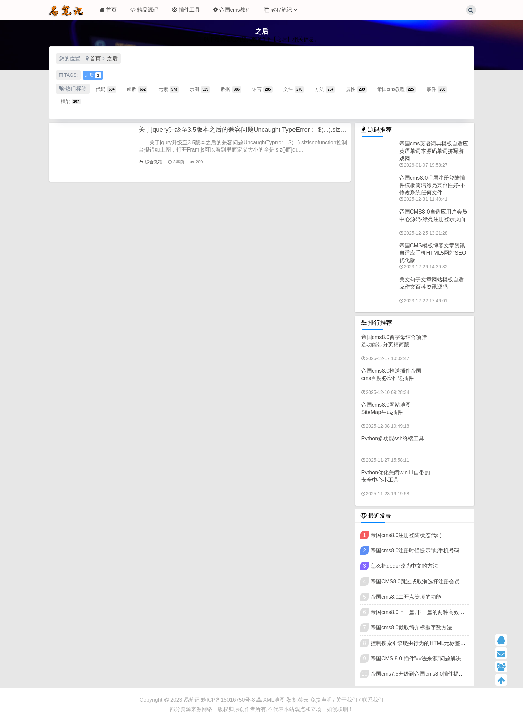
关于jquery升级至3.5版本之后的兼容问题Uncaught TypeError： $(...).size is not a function (272, 129)
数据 (231, 89)
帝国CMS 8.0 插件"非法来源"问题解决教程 (421, 658)
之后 (112, 58)
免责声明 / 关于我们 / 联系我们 (347, 700)
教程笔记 (280, 10)
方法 (325, 89)
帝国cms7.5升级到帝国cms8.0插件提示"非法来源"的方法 (438, 674)
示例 (200, 89)
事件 (437, 89)
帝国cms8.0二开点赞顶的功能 (406, 597)
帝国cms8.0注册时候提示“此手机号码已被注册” (426, 550)
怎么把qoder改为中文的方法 (404, 566)
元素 (168, 89)
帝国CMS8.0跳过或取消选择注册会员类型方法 (426, 581)
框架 (71, 101)
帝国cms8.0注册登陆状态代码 (406, 535)
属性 (356, 89)
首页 (108, 10)
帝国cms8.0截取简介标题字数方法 (411, 627)
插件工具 (186, 10)
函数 (137, 89)
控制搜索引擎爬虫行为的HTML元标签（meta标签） (432, 643)
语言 (262, 89)
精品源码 (144, 10)
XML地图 (270, 700)
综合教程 (150, 162)
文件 (293, 89)
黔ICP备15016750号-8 (228, 700)
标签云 (297, 700)
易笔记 (192, 700)
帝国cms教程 (232, 10)
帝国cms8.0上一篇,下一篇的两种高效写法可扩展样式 (434, 612)
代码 (106, 89)
